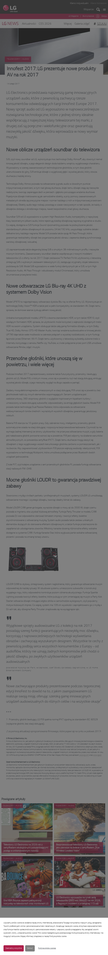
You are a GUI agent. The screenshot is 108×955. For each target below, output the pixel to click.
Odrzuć (30, 948)
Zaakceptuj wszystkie (13, 948)
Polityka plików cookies (47, 948)
